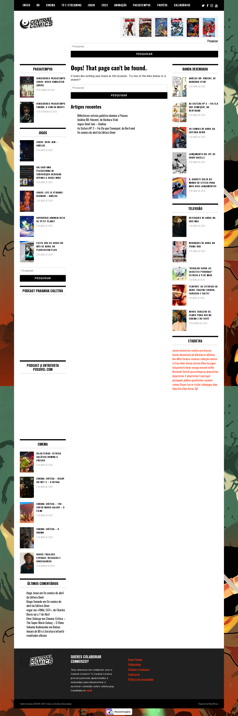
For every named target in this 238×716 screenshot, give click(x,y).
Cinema (50, 5)
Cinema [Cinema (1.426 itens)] (186, 359)
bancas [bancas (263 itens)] (207, 350)
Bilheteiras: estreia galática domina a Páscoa (102, 115)
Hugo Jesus (32, 593)
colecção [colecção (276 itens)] (204, 359)
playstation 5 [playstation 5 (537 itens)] (194, 376)
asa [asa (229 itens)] (201, 350)
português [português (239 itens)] (177, 380)
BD (38, 5)
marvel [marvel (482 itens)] (203, 368)
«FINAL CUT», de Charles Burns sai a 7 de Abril (45, 612)
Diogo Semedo (34, 601)
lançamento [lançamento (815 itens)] (178, 368)
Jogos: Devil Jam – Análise (91, 124)
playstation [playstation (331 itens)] (212, 372)
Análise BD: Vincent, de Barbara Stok (97, 119)
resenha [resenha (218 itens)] (208, 380)
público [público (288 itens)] (187, 380)
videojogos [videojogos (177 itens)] (206, 385)
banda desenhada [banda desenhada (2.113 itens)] (181, 355)
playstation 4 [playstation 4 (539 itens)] (179, 376)
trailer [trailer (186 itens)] (197, 385)
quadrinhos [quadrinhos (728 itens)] (197, 380)
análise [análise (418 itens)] (195, 350)
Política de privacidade (140, 679)
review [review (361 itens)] (175, 385)
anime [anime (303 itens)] (175, 350)
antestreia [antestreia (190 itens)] (185, 350)
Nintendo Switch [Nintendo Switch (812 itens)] (181, 372)
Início (26, 5)
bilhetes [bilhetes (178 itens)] (211, 355)
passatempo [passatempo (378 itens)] (196, 372)
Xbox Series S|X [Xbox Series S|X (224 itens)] (190, 389)
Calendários (182, 5)
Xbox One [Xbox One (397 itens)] (177, 389)
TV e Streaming (71, 5)
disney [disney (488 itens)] (189, 363)
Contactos (134, 674)
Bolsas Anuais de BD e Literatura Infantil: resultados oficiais (45, 631)
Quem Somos (135, 659)
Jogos (91, 5)
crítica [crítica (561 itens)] (175, 363)
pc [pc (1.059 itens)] (204, 372)
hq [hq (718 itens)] (208, 363)
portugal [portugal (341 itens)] (205, 376)
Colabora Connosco (138, 669)
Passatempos (142, 5)
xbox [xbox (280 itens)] (215, 385)
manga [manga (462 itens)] (195, 368)
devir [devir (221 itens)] (182, 363)
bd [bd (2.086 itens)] (193, 355)
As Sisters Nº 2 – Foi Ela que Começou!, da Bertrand (106, 128)
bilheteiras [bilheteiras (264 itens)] (200, 355)
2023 (104, 5)
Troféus (162, 5)
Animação (120, 5)
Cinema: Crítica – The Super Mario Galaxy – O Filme (45, 620)
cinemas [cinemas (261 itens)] (195, 359)
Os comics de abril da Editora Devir (96, 132)
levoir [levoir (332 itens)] (188, 368)
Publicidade (134, 664)
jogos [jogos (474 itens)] (213, 363)
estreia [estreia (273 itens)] (196, 363)
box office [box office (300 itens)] (177, 359)
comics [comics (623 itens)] (213, 359)
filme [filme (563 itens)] (203, 363)
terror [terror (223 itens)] (190, 385)
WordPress (213, 703)
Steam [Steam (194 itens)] (183, 385)
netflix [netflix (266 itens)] (210, 368)
